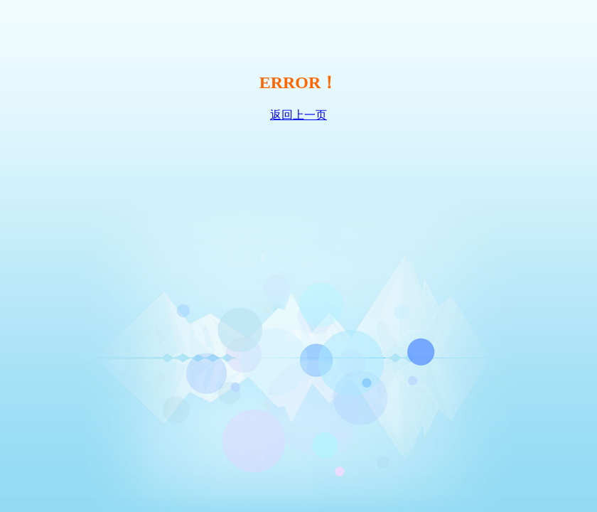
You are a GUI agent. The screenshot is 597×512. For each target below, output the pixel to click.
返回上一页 (298, 115)
